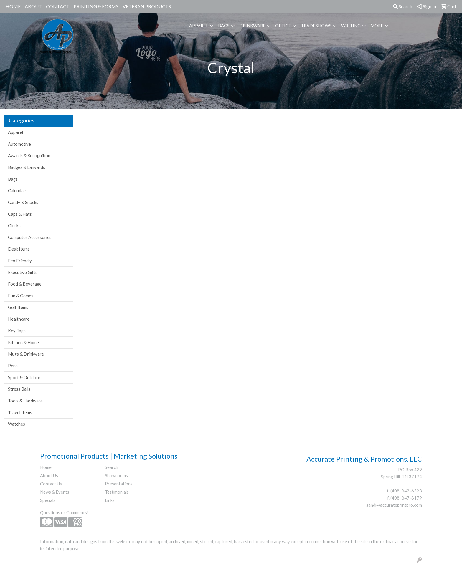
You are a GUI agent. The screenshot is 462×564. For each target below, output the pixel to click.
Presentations (119, 483)
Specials (47, 500)
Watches (16, 424)
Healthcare (18, 318)
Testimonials (117, 492)
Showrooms (116, 475)
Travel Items (20, 412)
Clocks (14, 225)
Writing (351, 25)
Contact (58, 6)
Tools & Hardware (25, 400)
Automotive (19, 144)
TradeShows (316, 25)
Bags (224, 25)
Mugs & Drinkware (26, 353)
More (376, 25)
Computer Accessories (30, 237)
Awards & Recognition (29, 155)
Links (110, 500)
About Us (49, 475)
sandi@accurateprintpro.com (394, 504)
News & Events (54, 492)
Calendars (17, 190)
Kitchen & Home (23, 342)
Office (283, 25)
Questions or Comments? (64, 512)
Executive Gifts (22, 272)
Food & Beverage (25, 283)
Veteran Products (147, 6)
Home (13, 6)
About (33, 6)
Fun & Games (20, 295)
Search (402, 6)
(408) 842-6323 (406, 490)
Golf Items (18, 307)
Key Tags (17, 330)
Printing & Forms (96, 6)
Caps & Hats (20, 214)
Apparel (198, 25)
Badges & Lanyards (26, 167)
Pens (13, 365)
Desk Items (19, 248)
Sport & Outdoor (24, 377)
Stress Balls (19, 389)
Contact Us (51, 483)
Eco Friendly (20, 260)
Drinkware (252, 25)
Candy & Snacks (23, 202)
